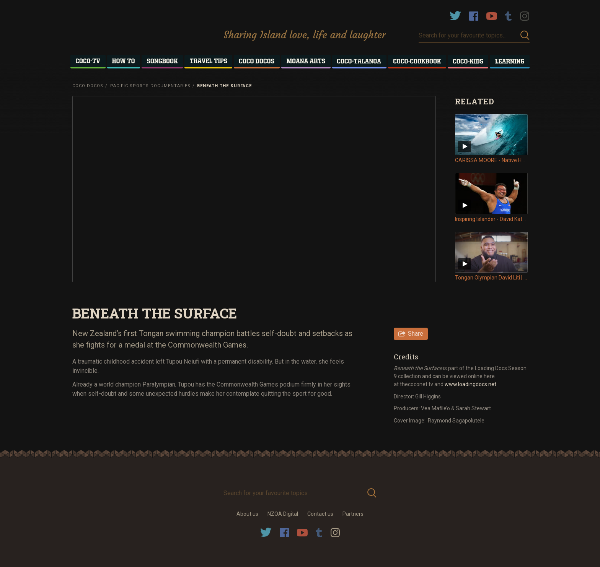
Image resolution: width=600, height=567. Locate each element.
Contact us (320, 514)
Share (415, 333)
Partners (353, 514)
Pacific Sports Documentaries (150, 85)
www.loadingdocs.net (470, 384)
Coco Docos (87, 85)
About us (247, 514)
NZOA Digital (282, 514)
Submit (525, 35)
